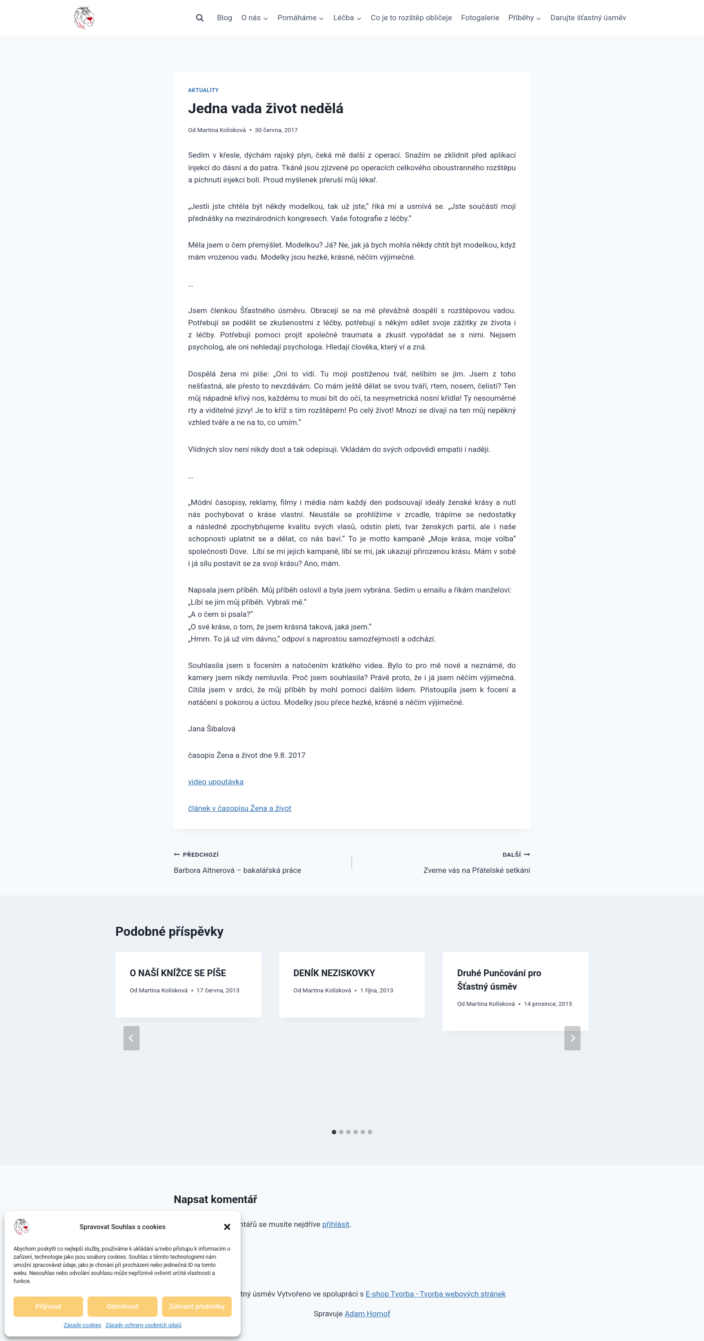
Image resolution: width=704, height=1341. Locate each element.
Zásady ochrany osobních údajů (143, 1325)
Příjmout (48, 1306)
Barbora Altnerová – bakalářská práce (259, 861)
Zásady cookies (82, 1325)
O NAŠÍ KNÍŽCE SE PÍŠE (178, 973)
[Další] (572, 1038)
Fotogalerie (480, 17)
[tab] (334, 1132)
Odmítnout (123, 1306)
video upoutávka (216, 781)
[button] (227, 1226)
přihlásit (336, 1224)
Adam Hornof (368, 1313)
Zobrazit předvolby (197, 1306)
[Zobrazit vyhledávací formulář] (200, 18)
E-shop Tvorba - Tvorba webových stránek (436, 1293)
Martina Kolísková (221, 129)
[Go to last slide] (131, 1038)
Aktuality (203, 90)
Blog (224, 17)
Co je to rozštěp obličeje (411, 17)
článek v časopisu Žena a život (239, 808)
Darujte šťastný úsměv (588, 17)
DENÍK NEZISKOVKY (334, 973)
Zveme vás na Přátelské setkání (445, 861)
